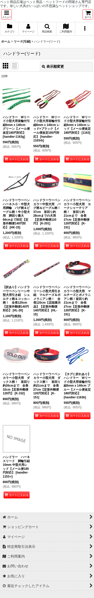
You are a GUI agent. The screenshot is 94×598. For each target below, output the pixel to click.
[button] (6, 14)
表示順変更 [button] (53, 66)
